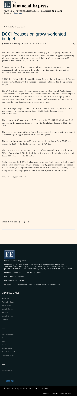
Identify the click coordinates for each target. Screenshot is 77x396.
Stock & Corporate (8, 334)
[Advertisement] (38, 199)
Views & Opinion (7, 309)
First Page (5, 298)
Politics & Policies (8, 302)
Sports (4, 345)
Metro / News (6, 305)
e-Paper (8, 13)
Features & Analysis (8, 355)
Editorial (5, 312)
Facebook (9, 380)
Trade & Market (7, 348)
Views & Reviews (7, 316)
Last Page (5, 319)
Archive (18, 13)
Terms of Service (65, 393)
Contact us (54, 393)
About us (45, 393)
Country (4, 338)
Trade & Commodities (9, 352)
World (4, 341)
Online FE (57, 11)
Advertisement (7, 370)
